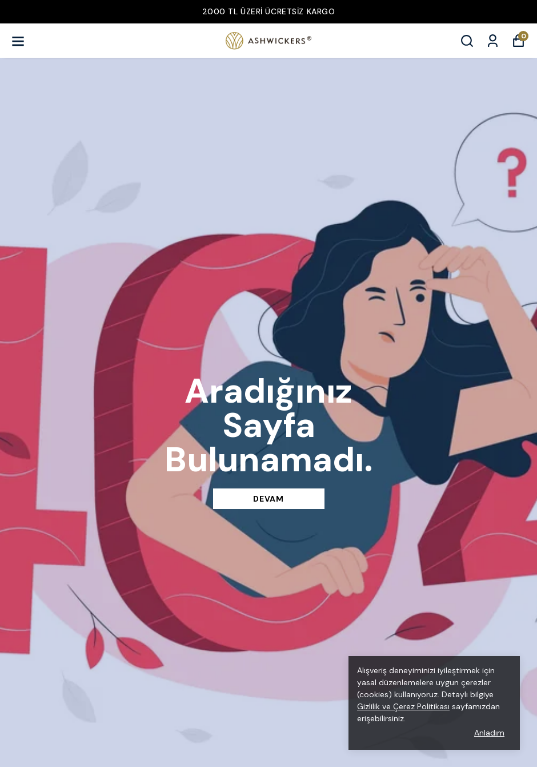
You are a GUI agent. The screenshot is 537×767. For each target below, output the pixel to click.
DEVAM (268, 499)
